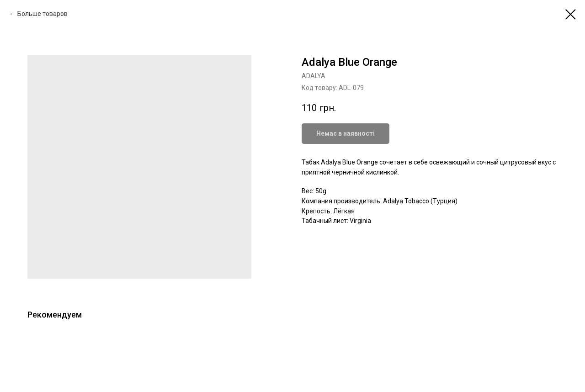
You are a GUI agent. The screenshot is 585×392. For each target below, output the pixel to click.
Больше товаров (42, 13)
